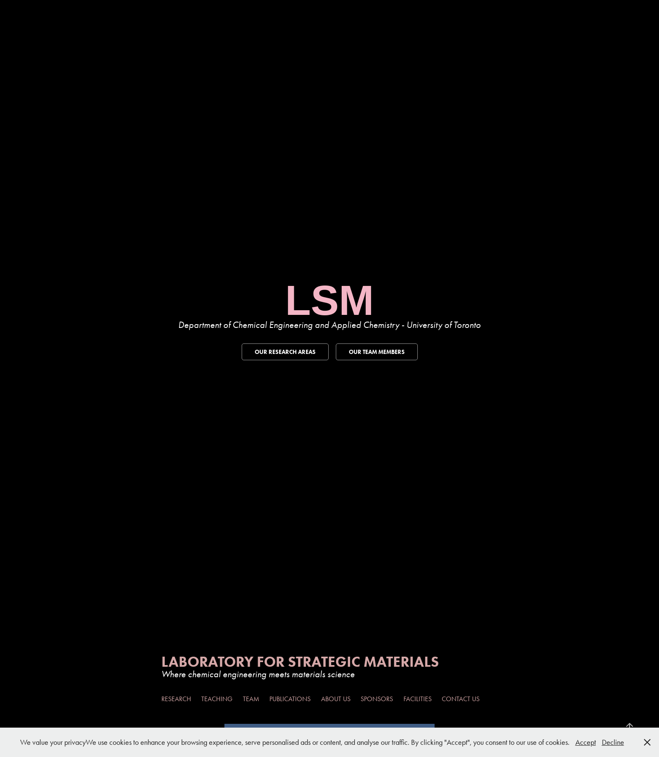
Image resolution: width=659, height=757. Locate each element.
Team (251, 699)
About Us (336, 699)
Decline (613, 742)
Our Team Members (377, 352)
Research (176, 699)
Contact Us (461, 699)
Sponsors (377, 699)
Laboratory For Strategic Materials (300, 661)
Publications (290, 699)
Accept (585, 742)
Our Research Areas (285, 352)
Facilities (417, 699)
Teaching (216, 699)
